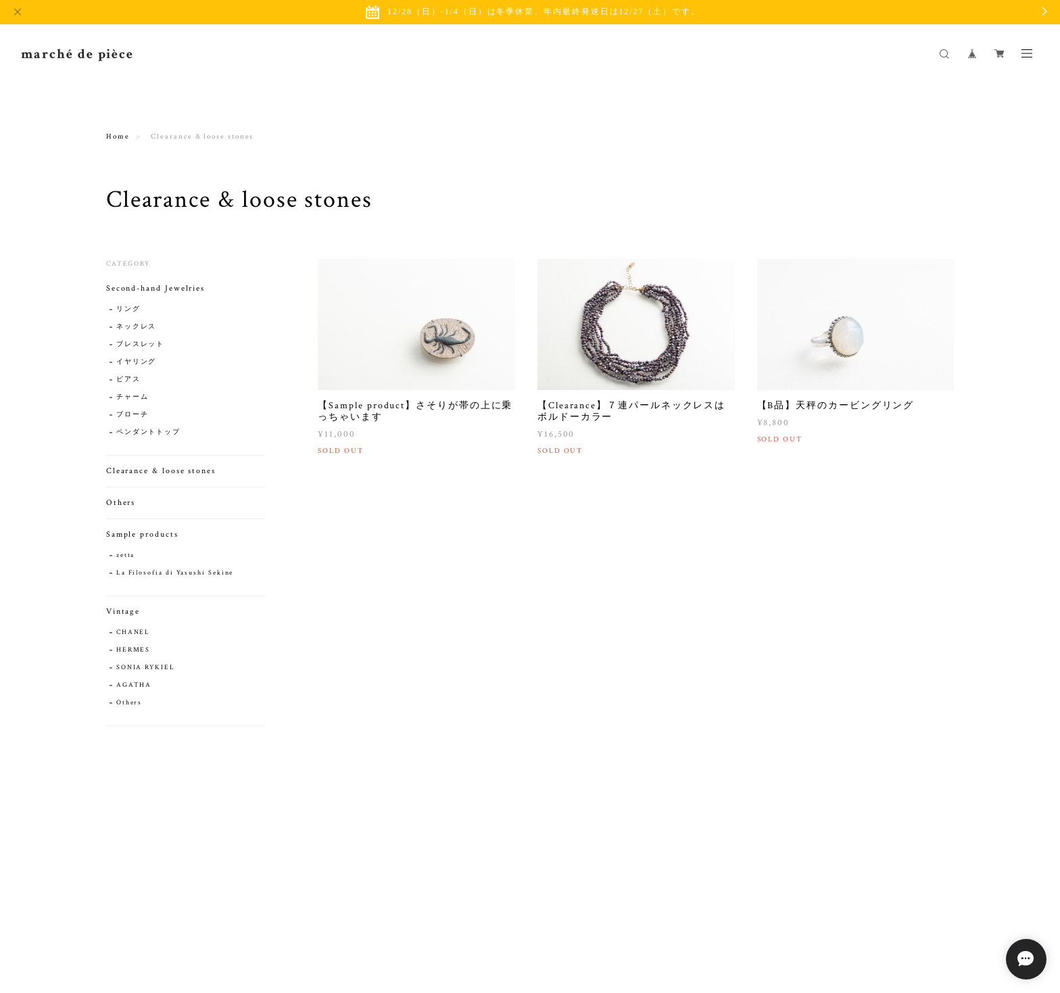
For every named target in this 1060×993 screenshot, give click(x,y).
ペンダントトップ (148, 432)
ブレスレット (140, 344)
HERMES (133, 650)
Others (121, 503)
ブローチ (132, 414)
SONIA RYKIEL (145, 667)
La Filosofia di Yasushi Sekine (175, 572)
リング (128, 309)
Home (118, 137)
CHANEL (133, 632)
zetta (125, 555)
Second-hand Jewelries (155, 288)
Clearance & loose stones (161, 471)
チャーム (132, 397)
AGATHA (134, 685)
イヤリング (136, 362)
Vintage (123, 611)
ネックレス (136, 326)
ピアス (128, 379)
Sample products (142, 534)
